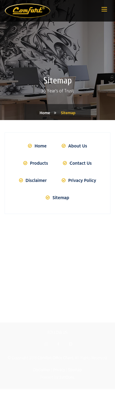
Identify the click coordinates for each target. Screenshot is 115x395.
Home (45, 113)
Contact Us (76, 163)
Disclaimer (32, 180)
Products (35, 163)
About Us (73, 146)
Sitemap (68, 113)
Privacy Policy (78, 180)
